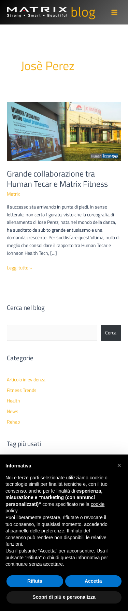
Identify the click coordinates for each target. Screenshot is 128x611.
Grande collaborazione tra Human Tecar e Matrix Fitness (57, 178)
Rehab (13, 421)
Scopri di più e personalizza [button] (63, 597)
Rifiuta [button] (34, 581)
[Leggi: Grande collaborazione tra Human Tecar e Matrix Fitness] (64, 131)
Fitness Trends (22, 390)
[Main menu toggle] (115, 12)
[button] (119, 465)
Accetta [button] (93, 581)
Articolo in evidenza (26, 379)
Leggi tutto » (19, 268)
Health (13, 400)
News (12, 411)
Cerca (110, 332)
